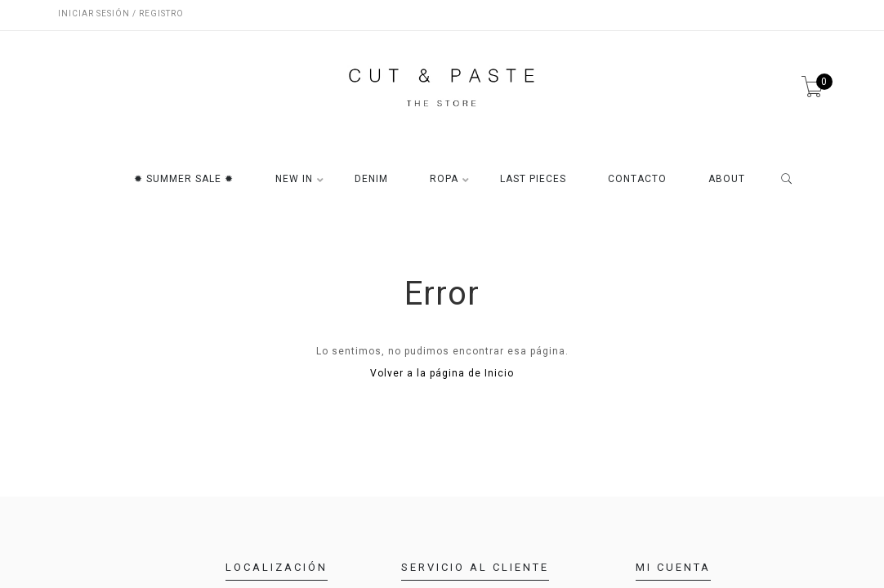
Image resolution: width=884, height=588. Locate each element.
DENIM (371, 179)
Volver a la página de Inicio (442, 373)
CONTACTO (637, 179)
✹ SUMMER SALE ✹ (184, 179)
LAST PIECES (533, 179)
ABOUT (726, 179)
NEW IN (294, 179)
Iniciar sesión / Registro (121, 13)
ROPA (444, 179)
